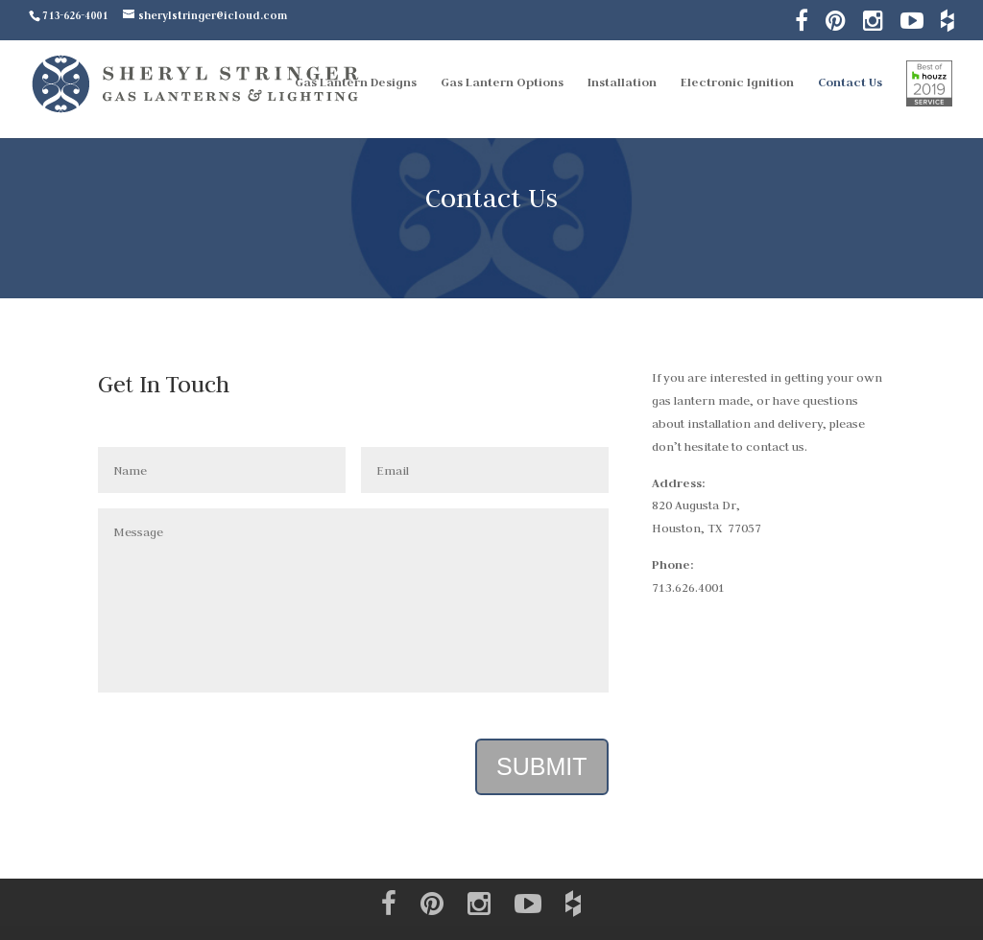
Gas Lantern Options (502, 83)
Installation (622, 83)
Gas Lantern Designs (356, 83)
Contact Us (850, 83)
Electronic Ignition (737, 83)
